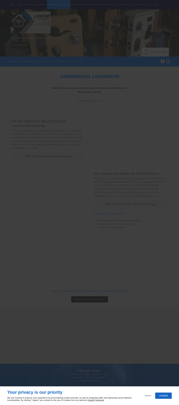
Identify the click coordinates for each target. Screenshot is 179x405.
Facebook (99, 400)
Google (91, 400)
